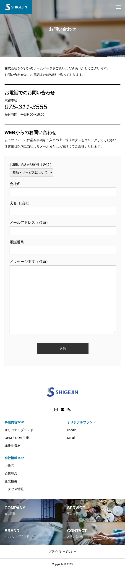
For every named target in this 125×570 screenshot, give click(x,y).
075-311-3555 (26, 107)
